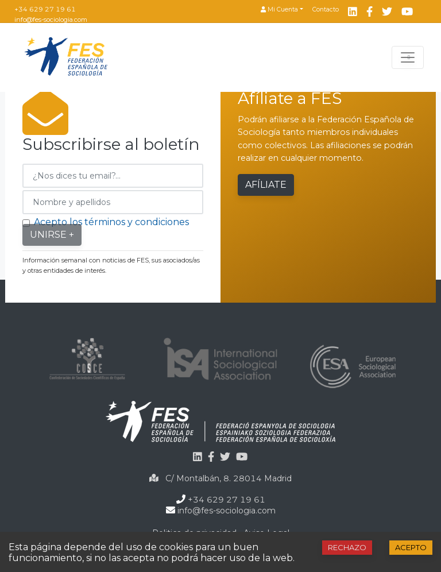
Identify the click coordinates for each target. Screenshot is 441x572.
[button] (282, 10)
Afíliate (266, 184)
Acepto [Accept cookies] (411, 547)
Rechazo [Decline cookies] (347, 547)
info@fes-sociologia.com (50, 20)
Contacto (325, 9)
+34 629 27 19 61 (45, 9)
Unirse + (52, 234)
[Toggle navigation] (408, 57)
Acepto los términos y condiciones (111, 222)
